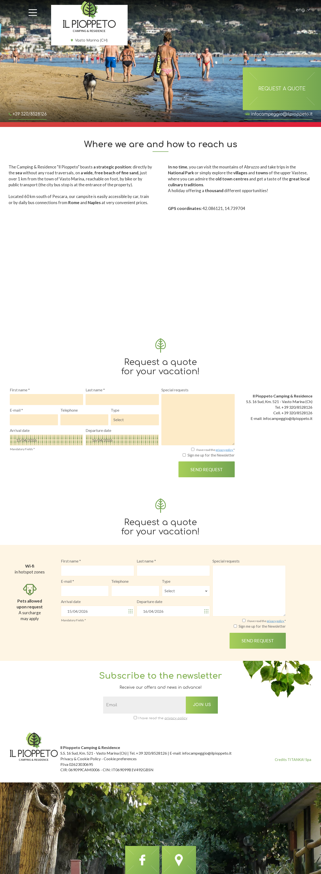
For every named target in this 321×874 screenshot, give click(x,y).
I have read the (162, 718)
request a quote (282, 89)
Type (115, 410)
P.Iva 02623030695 (76, 764)
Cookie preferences (120, 758)
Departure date (98, 430)
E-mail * (16, 410)
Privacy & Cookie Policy (80, 758)
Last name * (95, 389)
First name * (20, 389)
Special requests (174, 389)
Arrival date (20, 430)
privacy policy (224, 450)
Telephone (69, 410)
